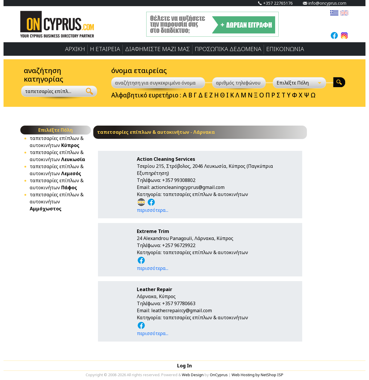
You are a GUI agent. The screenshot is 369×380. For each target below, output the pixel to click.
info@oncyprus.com (324, 3)
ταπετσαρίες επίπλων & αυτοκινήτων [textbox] (48, 91)
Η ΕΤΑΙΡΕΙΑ (105, 49)
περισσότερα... (152, 210)
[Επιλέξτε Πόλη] (299, 82)
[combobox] (51, 91)
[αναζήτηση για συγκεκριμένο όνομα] (158, 82)
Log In (184, 365)
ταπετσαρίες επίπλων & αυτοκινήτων (57, 201)
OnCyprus (219, 374)
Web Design (193, 374)
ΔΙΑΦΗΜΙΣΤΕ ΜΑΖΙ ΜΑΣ (157, 49)
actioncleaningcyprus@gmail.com (188, 187)
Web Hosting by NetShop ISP (257, 374)
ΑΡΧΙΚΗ (75, 49)
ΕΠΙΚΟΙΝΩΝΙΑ (285, 49)
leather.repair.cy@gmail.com (181, 310)
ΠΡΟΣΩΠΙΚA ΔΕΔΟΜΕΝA (228, 49)
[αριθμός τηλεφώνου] (239, 82)
